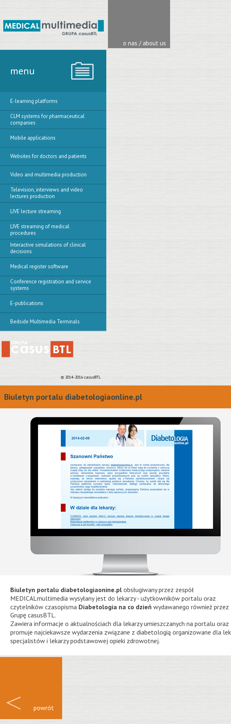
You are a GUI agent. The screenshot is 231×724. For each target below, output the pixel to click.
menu (22, 71)
